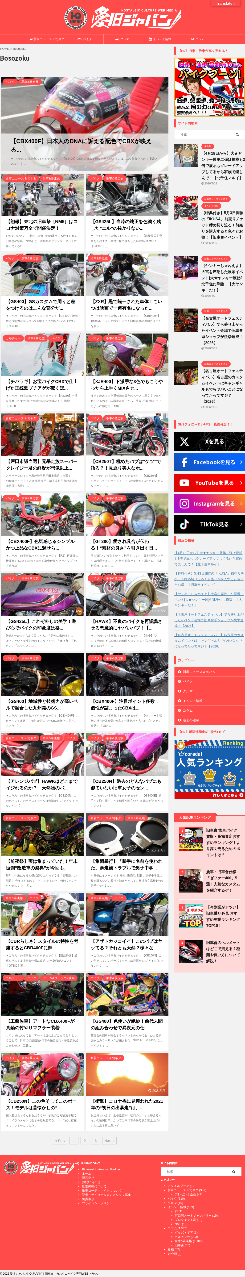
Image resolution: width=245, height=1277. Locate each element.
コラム (198, 39)
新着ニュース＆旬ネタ (47, 39)
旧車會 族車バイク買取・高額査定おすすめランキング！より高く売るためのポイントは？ (223, 842)
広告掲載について (94, 1186)
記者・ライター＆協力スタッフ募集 (106, 1195)
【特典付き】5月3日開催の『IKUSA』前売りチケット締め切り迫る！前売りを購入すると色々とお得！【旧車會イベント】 (222, 225)
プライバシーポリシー (97, 1203)
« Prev (60, 1141)
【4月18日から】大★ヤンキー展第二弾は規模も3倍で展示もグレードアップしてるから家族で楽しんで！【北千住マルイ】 (223, 165)
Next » (109, 1141)
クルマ (122, 39)
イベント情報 (160, 39)
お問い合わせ (91, 1182)
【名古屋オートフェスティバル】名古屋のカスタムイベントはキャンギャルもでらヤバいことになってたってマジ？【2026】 (209, 640)
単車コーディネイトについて (102, 1190)
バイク (85, 39)
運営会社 (88, 1178)
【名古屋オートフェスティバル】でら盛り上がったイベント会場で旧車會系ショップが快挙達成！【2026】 (222, 330)
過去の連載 (191, 720)
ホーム (86, 1173)
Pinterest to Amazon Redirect (102, 1169)
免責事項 (88, 1199)
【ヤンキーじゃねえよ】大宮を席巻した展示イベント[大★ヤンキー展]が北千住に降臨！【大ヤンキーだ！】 (222, 278)
